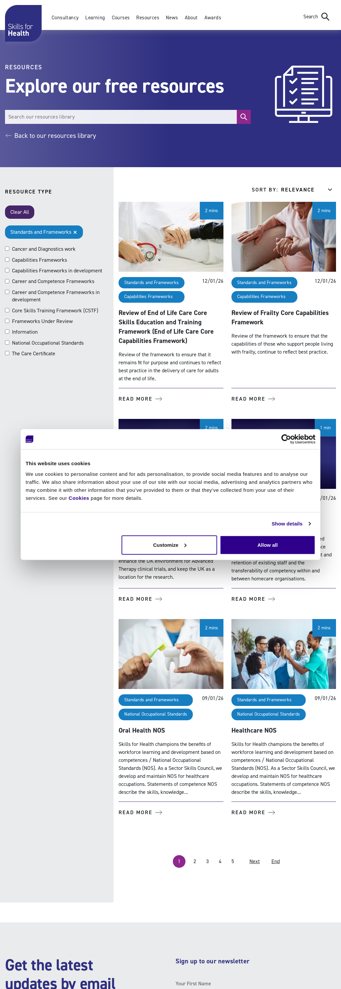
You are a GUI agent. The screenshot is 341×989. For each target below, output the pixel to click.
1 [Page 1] (179, 861)
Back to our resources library (50, 135)
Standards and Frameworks (151, 282)
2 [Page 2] (194, 861)
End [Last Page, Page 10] (275, 861)
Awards (212, 17)
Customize (169, 544)
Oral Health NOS (142, 730)
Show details (287, 523)
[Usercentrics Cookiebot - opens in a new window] (286, 439)
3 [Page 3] (207, 861)
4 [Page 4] (220, 861)
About (191, 17)
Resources (147, 17)
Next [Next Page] (254, 861)
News (172, 17)
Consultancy (65, 17)
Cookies (79, 497)
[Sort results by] (308, 189)
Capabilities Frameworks (148, 296)
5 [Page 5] (232, 861)
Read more (140, 398)
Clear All (19, 211)
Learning (95, 17)
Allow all (267, 544)
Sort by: (265, 189)
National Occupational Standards (155, 714)
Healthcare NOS (254, 730)
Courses (121, 17)
